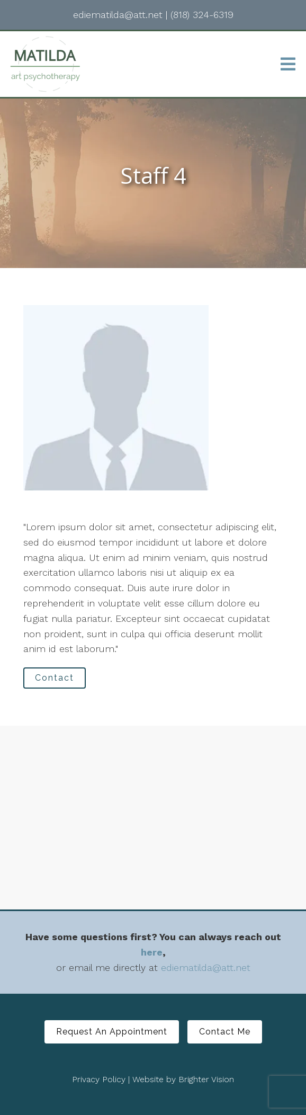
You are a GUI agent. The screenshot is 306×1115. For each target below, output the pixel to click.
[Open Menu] (288, 64)
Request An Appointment (111, 1032)
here (152, 952)
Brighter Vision (206, 1079)
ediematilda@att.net (205, 967)
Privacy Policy (98, 1079)
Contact (54, 678)
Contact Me (224, 1032)
